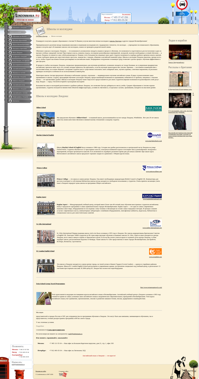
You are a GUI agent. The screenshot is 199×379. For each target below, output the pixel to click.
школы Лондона (115, 41)
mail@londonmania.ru (75, 334)
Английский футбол (19, 69)
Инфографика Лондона (20, 97)
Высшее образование (20, 40)
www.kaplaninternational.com (152, 199)
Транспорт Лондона (19, 77)
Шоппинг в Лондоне (19, 89)
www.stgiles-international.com (152, 228)
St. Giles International (43, 224)
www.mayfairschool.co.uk (153, 141)
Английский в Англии (20, 93)
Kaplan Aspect (41, 197)
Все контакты (126, 14)
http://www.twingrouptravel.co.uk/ (151, 287)
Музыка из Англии (19, 73)
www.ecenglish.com (155, 257)
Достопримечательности (21, 65)
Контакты (16, 101)
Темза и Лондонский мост (176, 62)
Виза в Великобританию (21, 44)
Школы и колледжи (15, 32)
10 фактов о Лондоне (20, 56)
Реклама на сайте (41, 371)
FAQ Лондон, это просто (21, 60)
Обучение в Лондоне (20, 27)
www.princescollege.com (154, 171)
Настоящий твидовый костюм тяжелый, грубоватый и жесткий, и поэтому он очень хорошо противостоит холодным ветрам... (180, 135)
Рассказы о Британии (20, 48)
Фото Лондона (17, 52)
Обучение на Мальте (19, 36)
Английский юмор (19, 85)
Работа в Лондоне (18, 81)
